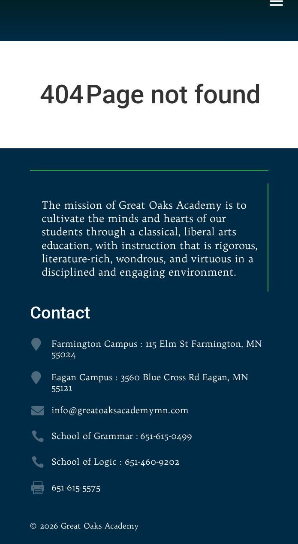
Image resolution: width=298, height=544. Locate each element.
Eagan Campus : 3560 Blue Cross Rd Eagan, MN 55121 (149, 382)
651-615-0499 (166, 435)
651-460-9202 (152, 461)
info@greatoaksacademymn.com (120, 410)
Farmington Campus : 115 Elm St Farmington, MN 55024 (156, 348)
